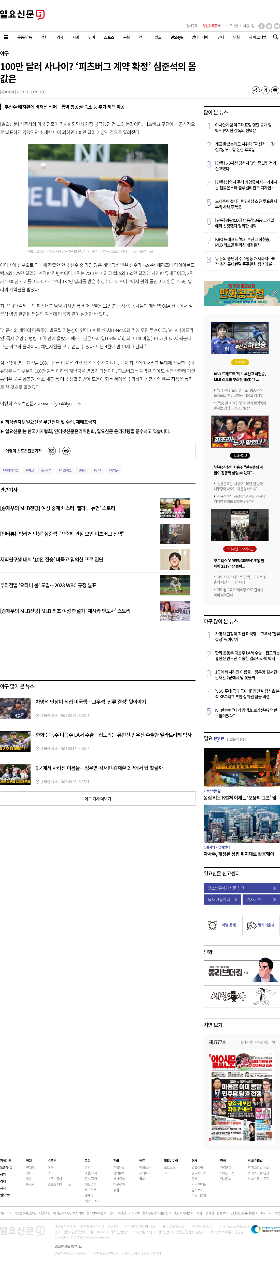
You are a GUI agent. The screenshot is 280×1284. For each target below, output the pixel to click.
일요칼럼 (197, 1167)
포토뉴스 (169, 1167)
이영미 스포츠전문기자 (23, 451)
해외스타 (144, 1167)
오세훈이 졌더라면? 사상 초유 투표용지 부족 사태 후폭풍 (246, 203)
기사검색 (274, 37)
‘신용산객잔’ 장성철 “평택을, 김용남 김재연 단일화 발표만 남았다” (239, 499)
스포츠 (52, 1160)
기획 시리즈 (199, 1195)
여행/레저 (91, 1173)
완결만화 (225, 1167)
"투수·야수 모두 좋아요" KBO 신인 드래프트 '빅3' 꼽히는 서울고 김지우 (238, 393)
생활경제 (90, 1184)
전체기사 (5, 1160)
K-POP (30, 1184)
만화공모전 (227, 1173)
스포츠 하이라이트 (59, 1184)
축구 (50, 1173)
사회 (3, 1188)
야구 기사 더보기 (98, 798)
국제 (142, 1178)
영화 (29, 1173)
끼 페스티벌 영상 (258, 1173)
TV (165, 1173)
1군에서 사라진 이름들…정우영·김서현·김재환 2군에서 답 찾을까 (99, 768)
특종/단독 (6, 1167)
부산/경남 (119, 1178)
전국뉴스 (118, 1167)
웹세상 (89, 1195)
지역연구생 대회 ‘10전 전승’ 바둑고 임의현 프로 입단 (51, 559)
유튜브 (277, 26)
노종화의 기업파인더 (217, 847)
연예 (29, 1160)
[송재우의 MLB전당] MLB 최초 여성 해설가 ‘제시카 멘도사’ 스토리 (65, 611)
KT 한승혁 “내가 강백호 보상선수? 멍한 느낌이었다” (246, 712)
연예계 (30, 1167)
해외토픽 (144, 1173)
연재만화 (225, 1178)
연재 (194, 1160)
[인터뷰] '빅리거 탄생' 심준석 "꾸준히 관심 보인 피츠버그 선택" (62, 533)
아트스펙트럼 (212, 790)
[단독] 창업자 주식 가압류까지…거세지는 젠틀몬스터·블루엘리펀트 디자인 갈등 (246, 184)
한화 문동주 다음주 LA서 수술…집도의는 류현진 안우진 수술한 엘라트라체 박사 (113, 734)
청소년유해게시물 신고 (242, 888)
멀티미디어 (171, 1160)
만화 (208, 951)
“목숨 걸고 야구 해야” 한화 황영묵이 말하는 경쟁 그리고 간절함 (240, 405)
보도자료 (90, 1189)
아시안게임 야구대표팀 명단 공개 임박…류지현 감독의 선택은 (243, 127)
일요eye (5, 1194)
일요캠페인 (199, 1173)
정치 (3, 1174)
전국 (116, 1160)
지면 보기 (213, 1025)
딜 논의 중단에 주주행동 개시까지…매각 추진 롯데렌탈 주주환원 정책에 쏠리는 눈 (245, 261)
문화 (87, 1160)
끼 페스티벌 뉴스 (258, 1167)
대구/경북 (119, 1184)
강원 (116, 1189)
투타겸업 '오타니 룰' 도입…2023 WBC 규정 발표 (48, 585)
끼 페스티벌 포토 (258, 1178)
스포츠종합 (55, 1178)
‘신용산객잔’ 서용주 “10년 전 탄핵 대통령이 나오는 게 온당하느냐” (238, 486)
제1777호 (217, 1042)
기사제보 (261, 899)
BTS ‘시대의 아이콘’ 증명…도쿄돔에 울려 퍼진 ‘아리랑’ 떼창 (239, 579)
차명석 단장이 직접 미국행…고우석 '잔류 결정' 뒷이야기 (91, 701)
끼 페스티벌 (255, 1160)
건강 (87, 1167)
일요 (225, 738)
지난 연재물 (199, 1184)
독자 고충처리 (222, 899)
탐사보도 (197, 1189)
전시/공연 (91, 1178)
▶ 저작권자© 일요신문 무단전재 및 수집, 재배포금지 (48, 421)
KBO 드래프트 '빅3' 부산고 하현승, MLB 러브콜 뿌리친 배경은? (242, 242)
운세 (194, 1178)
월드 (142, 1160)
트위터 (269, 26)
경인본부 (118, 1173)
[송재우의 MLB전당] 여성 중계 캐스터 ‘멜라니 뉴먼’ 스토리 (57, 508)
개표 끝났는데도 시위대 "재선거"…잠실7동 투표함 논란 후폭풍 (245, 146)
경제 (3, 1181)
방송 (29, 1178)
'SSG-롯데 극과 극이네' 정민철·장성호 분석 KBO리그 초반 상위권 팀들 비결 (247, 693)
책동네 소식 (92, 1201)
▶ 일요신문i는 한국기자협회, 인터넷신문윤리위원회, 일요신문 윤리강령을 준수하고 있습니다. (85, 431)
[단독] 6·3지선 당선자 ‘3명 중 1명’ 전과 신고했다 (245, 165)
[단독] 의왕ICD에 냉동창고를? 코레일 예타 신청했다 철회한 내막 (244, 223)
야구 (4, 53)
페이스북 (261, 26)
